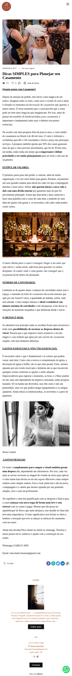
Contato (36, 665)
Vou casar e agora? (28, 68)
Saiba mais (36, 627)
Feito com (36, 674)
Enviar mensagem (37, 646)
